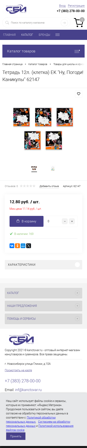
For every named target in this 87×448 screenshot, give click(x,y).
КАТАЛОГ (27, 34)
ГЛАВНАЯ (9, 34)
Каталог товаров (43, 51)
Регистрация (76, 5)
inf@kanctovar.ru (28, 390)
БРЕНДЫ (44, 34)
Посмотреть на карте (18, 370)
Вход (62, 5)
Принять (15, 436)
